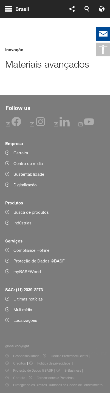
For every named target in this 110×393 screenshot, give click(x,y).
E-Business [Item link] (72, 370)
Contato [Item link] (19, 378)
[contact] (103, 34)
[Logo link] (87, 15)
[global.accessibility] (103, 49)
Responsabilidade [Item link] (26, 356)
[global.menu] (19, 15)
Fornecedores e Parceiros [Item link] (55, 378)
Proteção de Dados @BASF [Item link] (33, 370)
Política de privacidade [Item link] (54, 363)
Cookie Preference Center (69, 356)
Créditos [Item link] (19, 363)
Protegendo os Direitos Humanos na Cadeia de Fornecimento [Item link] (58, 385)
